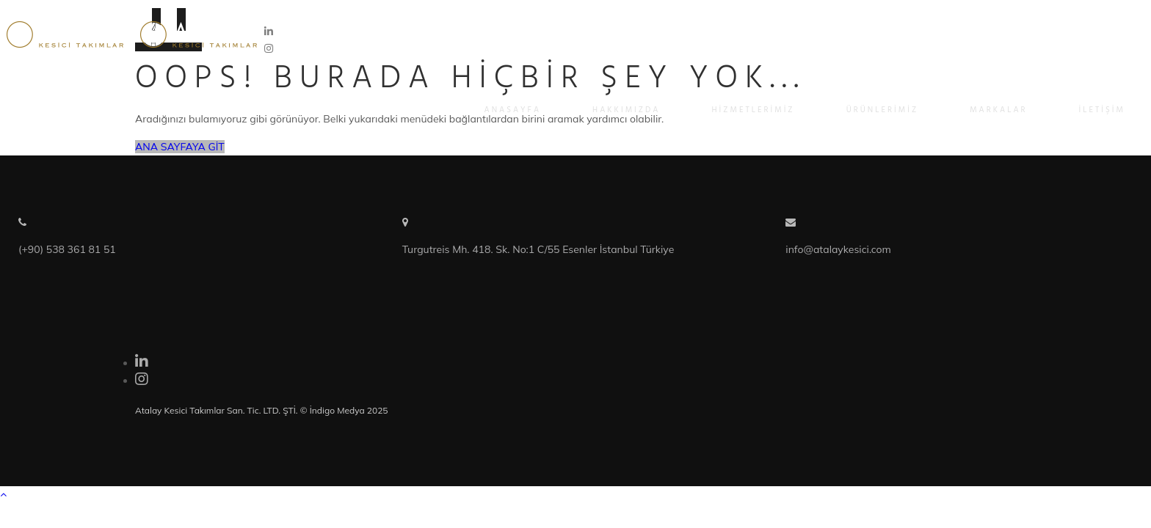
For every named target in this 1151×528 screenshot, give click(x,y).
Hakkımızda (626, 110)
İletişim (1102, 110)
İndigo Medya (337, 410)
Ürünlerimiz (882, 110)
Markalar (998, 110)
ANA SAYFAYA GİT (180, 146)
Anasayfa (513, 110)
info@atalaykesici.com (838, 249)
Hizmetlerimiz (752, 110)
